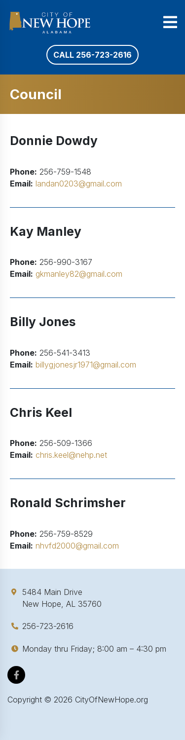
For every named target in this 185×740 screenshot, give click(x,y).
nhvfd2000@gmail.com (77, 546)
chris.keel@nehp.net (71, 455)
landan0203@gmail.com (79, 183)
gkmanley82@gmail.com (79, 274)
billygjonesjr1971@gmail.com (86, 365)
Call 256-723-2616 (92, 55)
